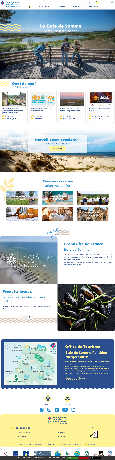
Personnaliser (96, 458)
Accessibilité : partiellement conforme (70, 444)
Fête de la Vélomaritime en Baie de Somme (41, 110)
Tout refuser (84, 458)
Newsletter (61, 432)
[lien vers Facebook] (42, 410)
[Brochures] (94, 434)
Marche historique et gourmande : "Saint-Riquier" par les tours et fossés (12, 111)
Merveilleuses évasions (56, 140)
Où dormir (57, 214)
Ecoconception (92, 444)
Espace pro (61, 436)
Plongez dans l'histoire (93, 214)
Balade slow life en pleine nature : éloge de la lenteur (70, 110)
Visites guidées (93, 198)
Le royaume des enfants (57, 198)
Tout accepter (72, 458)
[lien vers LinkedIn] (73, 410)
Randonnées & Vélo (22, 198)
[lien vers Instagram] (49, 410)
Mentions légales (39, 444)
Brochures (96, 428)
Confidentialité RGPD (25, 444)
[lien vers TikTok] (57, 410)
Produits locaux (17, 291)
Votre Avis (61, 428)
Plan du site (51, 444)
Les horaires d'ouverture (24, 432)
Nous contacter (20, 436)
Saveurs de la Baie (22, 214)
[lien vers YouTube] (65, 410)
